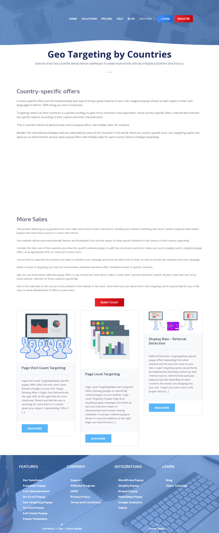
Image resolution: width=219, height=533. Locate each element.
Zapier (123, 507)
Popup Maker (157, 528)
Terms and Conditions (85, 502)
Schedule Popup (34, 485)
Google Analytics (130, 502)
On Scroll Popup (34, 496)
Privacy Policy (80, 496)
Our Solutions (32, 480)
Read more (35, 428)
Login (165, 19)
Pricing (106, 19)
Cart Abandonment (36, 491)
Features (145, 19)
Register (184, 19)
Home (73, 19)
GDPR (74, 491)
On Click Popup (33, 507)
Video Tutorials (177, 485)
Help (120, 19)
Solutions (89, 19)
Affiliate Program (82, 485)
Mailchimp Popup (130, 496)
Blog (131, 19)
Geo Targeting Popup (38, 502)
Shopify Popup (128, 485)
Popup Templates (35, 518)
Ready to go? (109, 302)
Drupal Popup (127, 491)
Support (76, 480)
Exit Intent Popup (35, 513)
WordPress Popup (130, 480)
